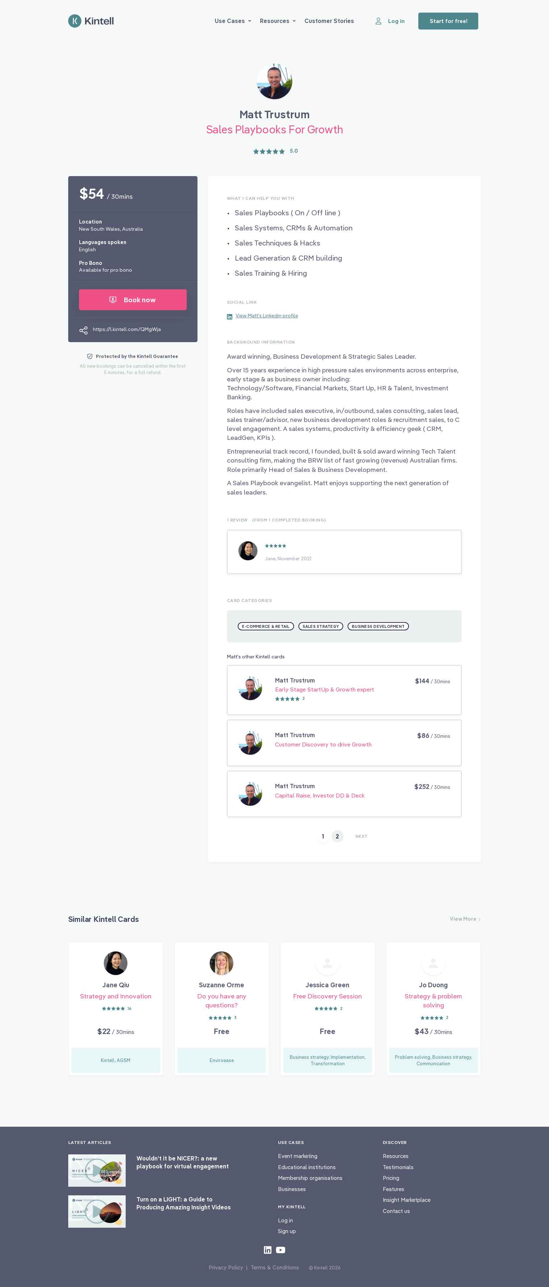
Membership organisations (310, 1178)
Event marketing (297, 1156)
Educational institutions (307, 1167)
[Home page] (90, 21)
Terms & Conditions (275, 1267)
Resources (278, 20)
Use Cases (233, 20)
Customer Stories (329, 20)
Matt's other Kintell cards (256, 656)
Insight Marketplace (407, 1199)
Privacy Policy (226, 1267)
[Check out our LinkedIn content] (267, 1249)
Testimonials (398, 1167)
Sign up (287, 1231)
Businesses (292, 1189)
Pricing (391, 1178)
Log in (285, 1220)
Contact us (396, 1211)
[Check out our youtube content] (280, 1249)
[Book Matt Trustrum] (274, 84)
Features (393, 1189)
